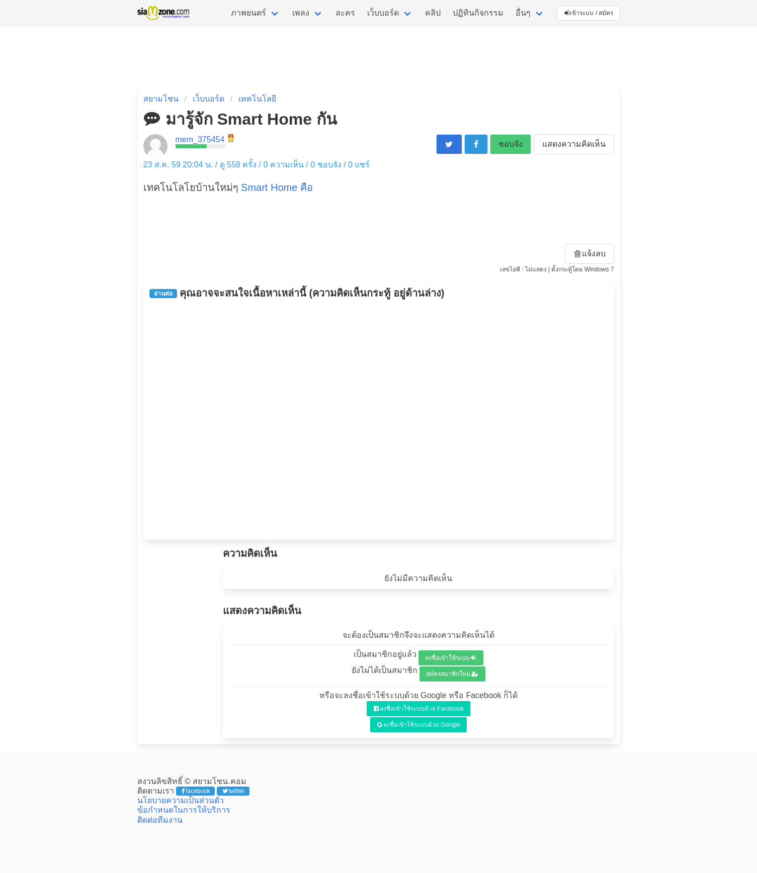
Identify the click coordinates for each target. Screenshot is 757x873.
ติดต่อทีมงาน (160, 820)
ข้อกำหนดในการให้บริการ (183, 810)
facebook (196, 791)
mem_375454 (200, 139)
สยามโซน (161, 98)
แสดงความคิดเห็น (574, 144)
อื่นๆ (523, 13)
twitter (233, 791)
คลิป (433, 13)
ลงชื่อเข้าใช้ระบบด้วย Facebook (419, 708)
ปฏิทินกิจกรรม (478, 13)
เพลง (300, 13)
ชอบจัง (510, 144)
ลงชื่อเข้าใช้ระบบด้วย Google (418, 724)
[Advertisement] (378, 419)
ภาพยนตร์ (248, 13)
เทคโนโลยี (257, 98)
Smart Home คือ (277, 187)
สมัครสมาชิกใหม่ (452, 673)
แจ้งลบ (590, 253)
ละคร (345, 13)
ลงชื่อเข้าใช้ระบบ (450, 657)
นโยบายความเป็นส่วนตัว (180, 800)
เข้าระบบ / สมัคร (589, 13)
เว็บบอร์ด (383, 13)
